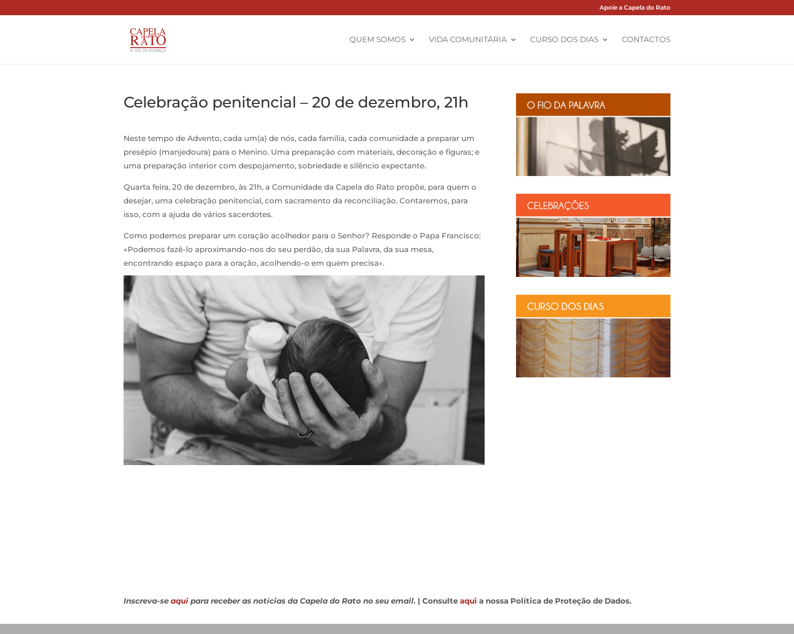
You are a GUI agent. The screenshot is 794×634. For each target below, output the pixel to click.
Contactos (646, 40)
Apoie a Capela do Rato (635, 8)
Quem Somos (377, 40)
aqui (179, 601)
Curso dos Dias (564, 40)
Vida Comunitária (468, 40)
